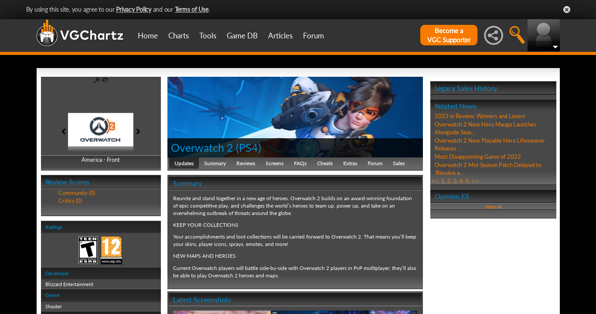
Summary (215, 163)
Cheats (325, 163)
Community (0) (76, 192)
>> (475, 180)
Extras (350, 163)
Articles (280, 35)
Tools (207, 35)
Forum (313, 35)
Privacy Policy (133, 9)
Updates (184, 163)
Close (566, 9)
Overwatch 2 (202, 147)
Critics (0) (70, 200)
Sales (399, 163)
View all (493, 206)
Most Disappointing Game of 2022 (478, 156)
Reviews (245, 163)
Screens (274, 163)
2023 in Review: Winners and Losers (480, 116)
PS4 (248, 147)
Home (148, 35)
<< (435, 180)
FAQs (300, 163)
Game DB (242, 35)
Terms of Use (191, 9)
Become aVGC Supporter (448, 35)
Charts (178, 35)
